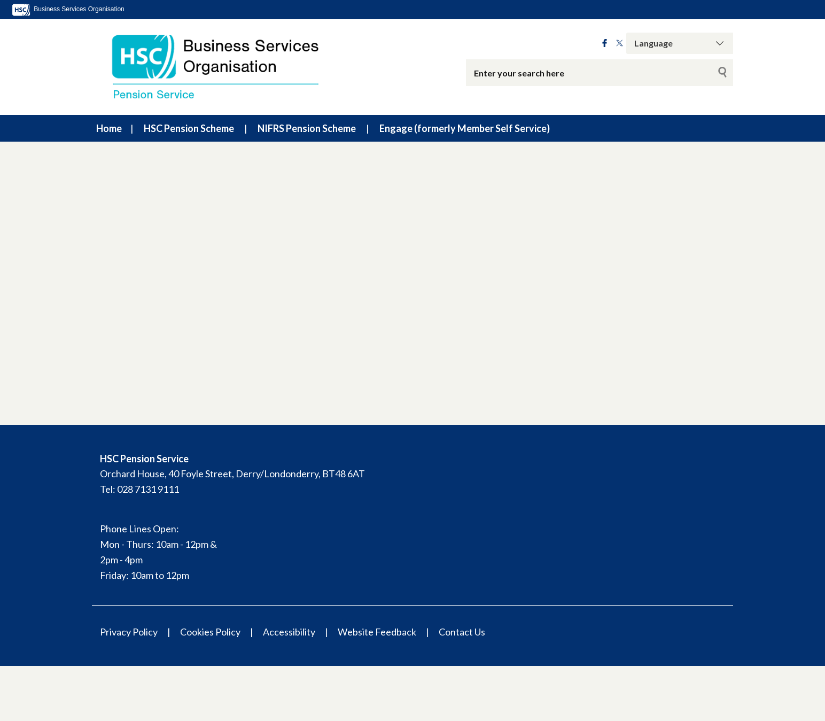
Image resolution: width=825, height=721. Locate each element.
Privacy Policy (129, 632)
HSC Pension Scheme (189, 128)
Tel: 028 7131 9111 (139, 489)
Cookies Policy (210, 632)
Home (109, 128)
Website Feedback (377, 632)
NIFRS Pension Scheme (307, 128)
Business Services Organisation (67, 9)
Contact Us (462, 632)
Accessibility (289, 632)
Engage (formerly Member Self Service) (464, 128)
